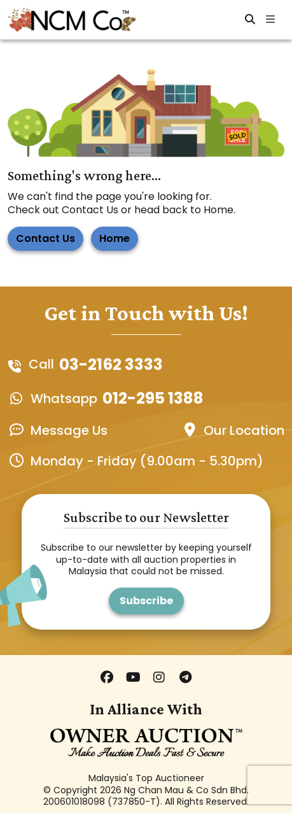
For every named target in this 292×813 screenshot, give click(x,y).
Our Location (244, 430)
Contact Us (45, 238)
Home (114, 238)
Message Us (69, 430)
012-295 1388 (153, 398)
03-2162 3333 (111, 364)
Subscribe (146, 600)
